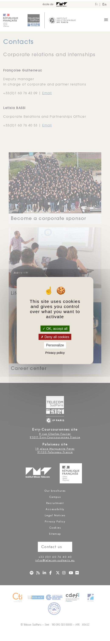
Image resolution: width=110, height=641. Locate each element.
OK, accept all (54, 328)
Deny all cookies (55, 337)
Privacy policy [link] (55, 352)
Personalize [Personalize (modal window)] (55, 345)
